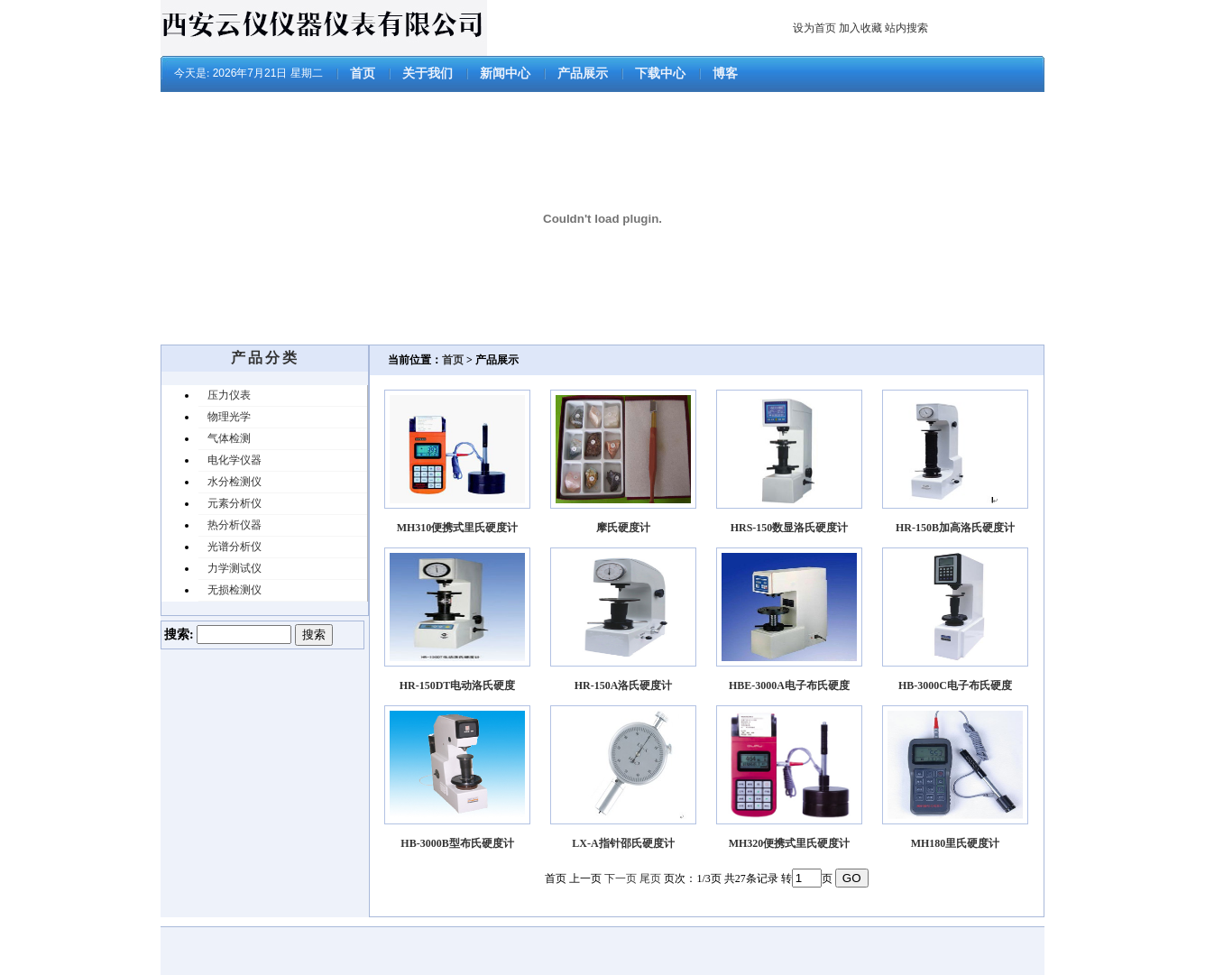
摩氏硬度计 (623, 527)
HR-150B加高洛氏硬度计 (955, 527)
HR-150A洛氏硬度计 (624, 685)
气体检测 (229, 438)
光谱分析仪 (234, 546)
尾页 (650, 878)
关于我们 (427, 73)
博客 (725, 73)
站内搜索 (906, 28)
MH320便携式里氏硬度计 (790, 843)
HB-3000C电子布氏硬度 (955, 685)
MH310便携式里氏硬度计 (458, 527)
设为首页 (814, 28)
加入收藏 (860, 28)
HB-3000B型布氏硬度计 (456, 843)
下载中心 (660, 73)
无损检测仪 (234, 590)
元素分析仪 (234, 503)
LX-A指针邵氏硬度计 (623, 843)
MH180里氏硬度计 (955, 843)
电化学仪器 (234, 460)
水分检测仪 (234, 481)
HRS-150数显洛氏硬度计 (790, 527)
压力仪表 (229, 395)
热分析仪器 (234, 525)
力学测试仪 (234, 568)
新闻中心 (505, 73)
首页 (362, 73)
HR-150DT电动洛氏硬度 (458, 685)
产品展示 (582, 73)
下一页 (620, 878)
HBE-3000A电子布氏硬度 (789, 685)
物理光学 (229, 416)
